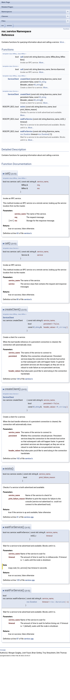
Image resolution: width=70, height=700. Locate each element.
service (9, 25)
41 (18, 517)
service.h (28, 233)
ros (2, 25)
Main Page (6, 2)
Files (36, 21)
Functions (66, 29)
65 (18, 233)
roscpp (3, 650)
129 (18, 580)
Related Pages (7, 7)
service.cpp (29, 517)
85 (18, 299)
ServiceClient (13, 79)
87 (18, 639)
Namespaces (36, 12)
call (21, 57)
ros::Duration (25, 134)
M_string (42, 82)
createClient (25, 79)
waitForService (26, 119)
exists (22, 107)
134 (18, 379)
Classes (36, 16)
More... (62, 42)
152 (18, 458)
